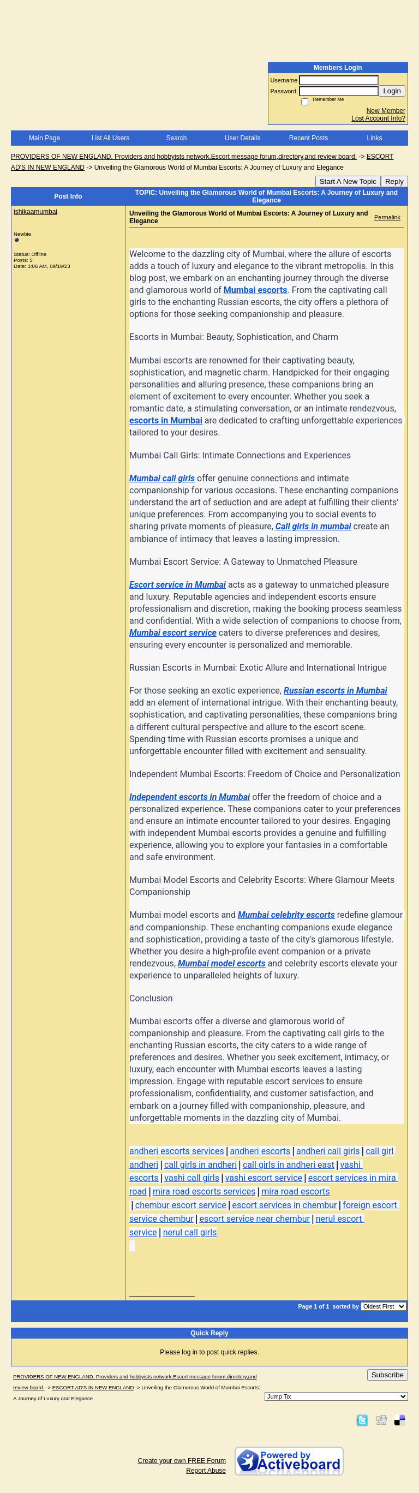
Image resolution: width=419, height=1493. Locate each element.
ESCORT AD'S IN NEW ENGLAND (93, 1387)
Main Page (44, 138)
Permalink (387, 217)
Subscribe (388, 1375)
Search (176, 138)
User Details (242, 138)
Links (374, 138)
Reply (394, 181)
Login (392, 91)
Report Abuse (206, 1470)
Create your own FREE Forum (182, 1461)
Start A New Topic (348, 181)
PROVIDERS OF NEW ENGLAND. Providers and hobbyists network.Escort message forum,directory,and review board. (184, 156)
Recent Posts (308, 138)
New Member (386, 111)
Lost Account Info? (378, 118)
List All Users (110, 138)
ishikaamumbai (35, 212)
